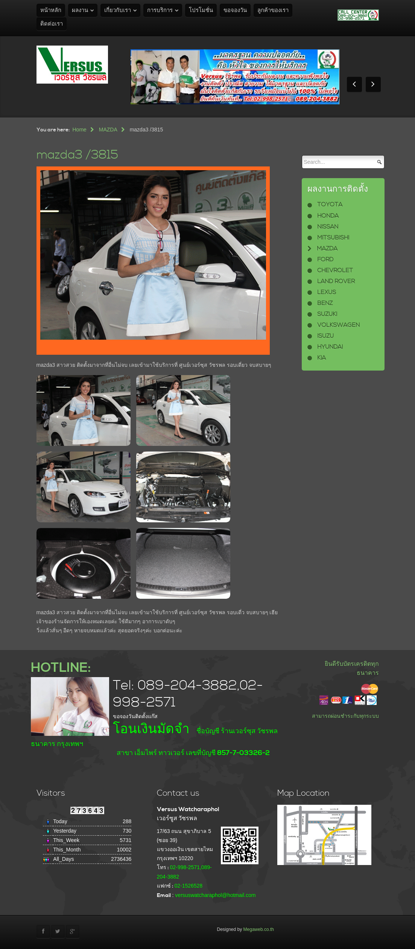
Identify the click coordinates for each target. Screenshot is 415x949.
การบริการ (160, 10)
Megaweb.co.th (258, 929)
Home (80, 130)
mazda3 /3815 (77, 155)
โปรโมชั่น (201, 10)
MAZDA (108, 130)
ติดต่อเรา (51, 23)
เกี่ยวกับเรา (117, 10)
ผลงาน (80, 10)
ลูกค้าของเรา (273, 10)
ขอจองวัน (235, 10)
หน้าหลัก (50, 10)
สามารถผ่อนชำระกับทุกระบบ (345, 716)
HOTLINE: (61, 668)
